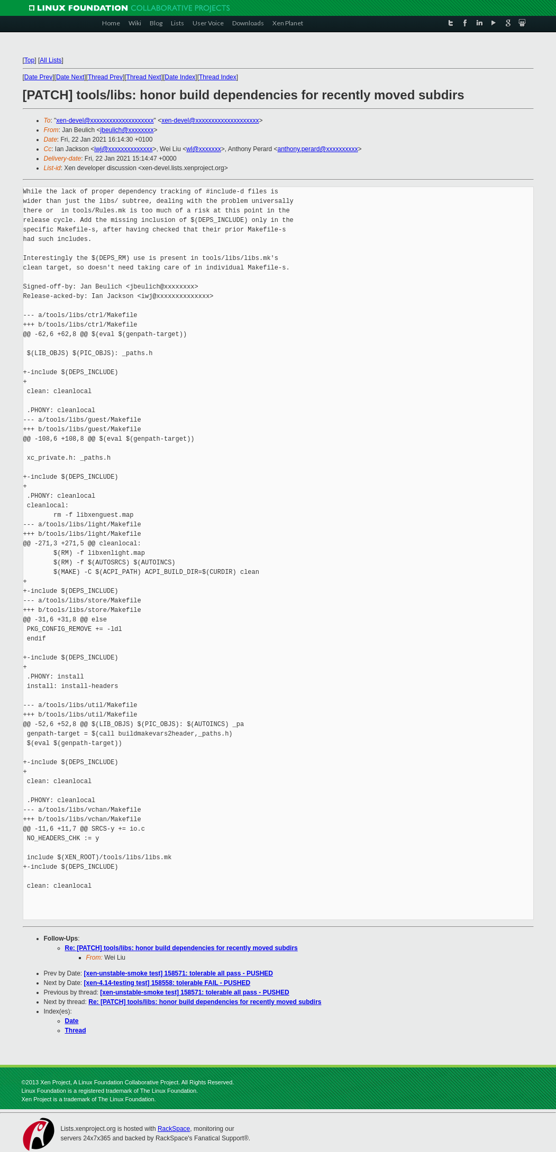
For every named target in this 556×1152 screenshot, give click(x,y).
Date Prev (38, 77)
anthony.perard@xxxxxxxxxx (318, 149)
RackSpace (174, 1128)
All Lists (50, 60)
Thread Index (217, 77)
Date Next (70, 77)
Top (29, 60)
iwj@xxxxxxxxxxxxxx (123, 149)
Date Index (180, 77)
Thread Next (143, 77)
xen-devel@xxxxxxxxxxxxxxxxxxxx (104, 120)
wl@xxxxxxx (203, 149)
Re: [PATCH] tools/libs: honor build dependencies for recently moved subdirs (181, 948)
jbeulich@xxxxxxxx (127, 130)
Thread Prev (105, 77)
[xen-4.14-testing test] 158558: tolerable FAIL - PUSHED (167, 983)
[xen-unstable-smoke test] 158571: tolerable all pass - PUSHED (178, 973)
